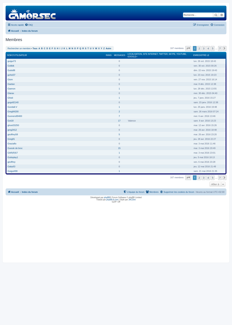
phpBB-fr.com (112, 200)
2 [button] (199, 48)
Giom (10, 79)
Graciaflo (12, 143)
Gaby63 (11, 166)
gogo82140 (13, 102)
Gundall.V (12, 107)
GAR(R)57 (13, 153)
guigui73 (12, 61)
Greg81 (11, 139)
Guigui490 (13, 171)
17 (119, 120)
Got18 (11, 120)
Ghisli (10, 98)
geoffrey (12, 162)
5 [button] (212, 48)
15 (119, 148)
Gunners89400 (15, 116)
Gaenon (11, 88)
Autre (108, 48)
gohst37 (11, 75)
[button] (188, 48)
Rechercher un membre (19, 48)
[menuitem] (29, 25)
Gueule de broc (15, 148)
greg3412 (12, 130)
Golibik (11, 66)
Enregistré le (201, 55)
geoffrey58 (13, 134)
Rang (109, 55)
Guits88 (11, 70)
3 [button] (203, 48)
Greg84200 (13, 111)
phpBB (107, 197)
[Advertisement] (116, 232)
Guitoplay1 (13, 157)
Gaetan (11, 84)
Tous (35, 48)
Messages (119, 55)
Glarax (11, 93)
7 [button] (220, 48)
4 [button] (208, 48)
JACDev (132, 200)
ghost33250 (13, 125)
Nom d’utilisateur (17, 55)
